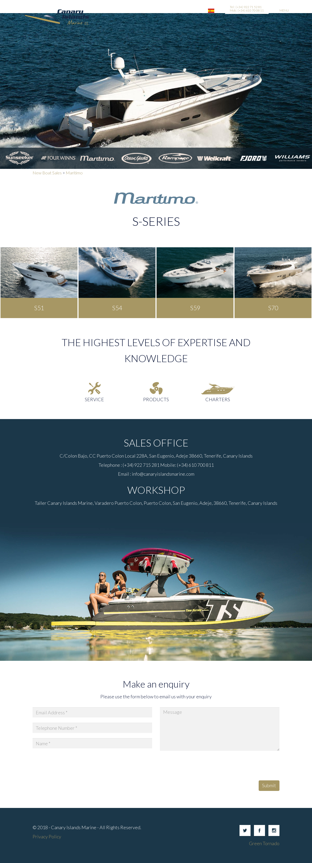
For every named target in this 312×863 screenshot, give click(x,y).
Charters (217, 399)
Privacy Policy (47, 836)
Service (94, 399)
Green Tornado (264, 843)
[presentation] (200, 766)
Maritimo (74, 172)
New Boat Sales (47, 172)
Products (156, 399)
